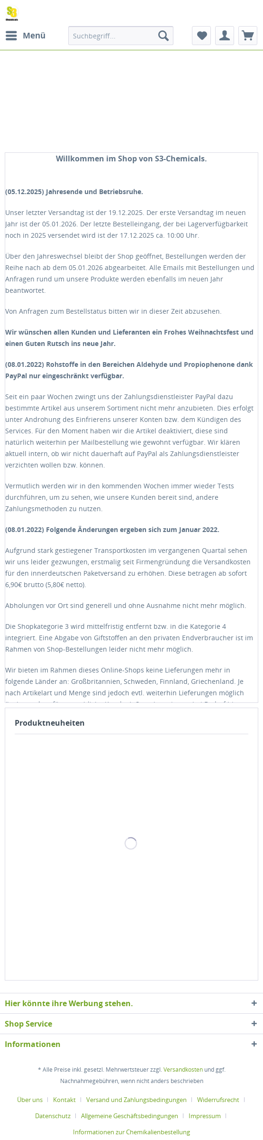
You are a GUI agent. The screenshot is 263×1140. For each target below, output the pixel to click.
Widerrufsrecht (218, 1099)
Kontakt (64, 1099)
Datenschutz (53, 1116)
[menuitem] (25, 35)
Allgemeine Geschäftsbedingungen (129, 1116)
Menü (25, 34)
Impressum (205, 1116)
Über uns (30, 1099)
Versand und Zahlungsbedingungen (136, 1099)
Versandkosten (183, 1069)
